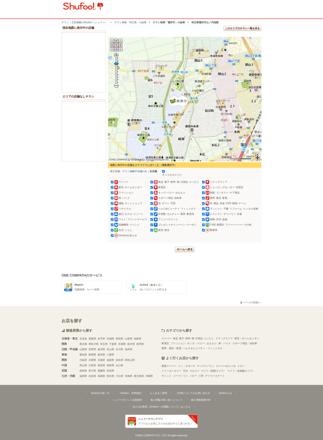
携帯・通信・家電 (171, 348)
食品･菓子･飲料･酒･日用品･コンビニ (193, 338)
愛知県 (83, 354)
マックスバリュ (205, 366)
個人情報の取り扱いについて (166, 399)
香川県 (92, 370)
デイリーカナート (215, 375)
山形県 (128, 338)
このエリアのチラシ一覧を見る (242, 28)
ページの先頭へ (250, 302)
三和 (201, 375)
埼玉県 (104, 344)
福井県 (128, 349)
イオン (241, 366)
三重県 (110, 354)
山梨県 (83, 349)
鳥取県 (101, 365)
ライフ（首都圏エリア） (241, 370)
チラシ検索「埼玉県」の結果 (130, 22)
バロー (193, 375)
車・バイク (224, 343)
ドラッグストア (224, 338)
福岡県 (83, 376)
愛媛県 (101, 370)
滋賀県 (110, 360)
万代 (185, 370)
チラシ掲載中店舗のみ (134, 171)
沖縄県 (149, 376)
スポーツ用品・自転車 (244, 343)
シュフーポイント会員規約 (127, 399)
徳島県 (83, 370)
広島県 (92, 365)
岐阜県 (101, 354)
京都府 (101, 360)
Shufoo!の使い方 (100, 393)
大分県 (119, 376)
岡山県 (83, 365)
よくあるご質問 (158, 393)
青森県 (92, 338)
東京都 (83, 344)
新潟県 (101, 349)
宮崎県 (128, 376)
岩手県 (101, 338)
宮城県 (110, 338)
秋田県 (119, 338)
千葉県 (113, 344)
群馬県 (140, 344)
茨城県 (122, 344)
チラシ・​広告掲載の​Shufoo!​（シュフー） (84, 22)
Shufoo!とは (225, 393)
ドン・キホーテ (186, 366)
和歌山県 (130, 360)
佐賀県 (92, 376)
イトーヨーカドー (171, 370)
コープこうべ (180, 375)
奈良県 (119, 360)
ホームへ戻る (185, 249)
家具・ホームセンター (246, 338)
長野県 (92, 349)
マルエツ (194, 370)
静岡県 (92, 354)
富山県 (110, 349)
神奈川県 (93, 344)
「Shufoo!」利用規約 (129, 393)
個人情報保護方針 (201, 399)
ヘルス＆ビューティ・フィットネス (202, 348)
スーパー (166, 338)
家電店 (165, 343)
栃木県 (131, 344)
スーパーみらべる (226, 366)
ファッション (178, 343)
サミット (166, 375)
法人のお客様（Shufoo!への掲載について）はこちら (161, 406)
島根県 (110, 365)
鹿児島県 (139, 376)
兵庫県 (92, 360)
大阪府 (83, 360)
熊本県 (110, 376)
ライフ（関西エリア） (213, 370)
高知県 (110, 370)
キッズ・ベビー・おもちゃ (202, 343)
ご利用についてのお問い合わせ (193, 393)
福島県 (137, 338)
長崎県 (101, 376)
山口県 (119, 365)
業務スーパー (169, 366)
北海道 (83, 338)
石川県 (119, 349)
